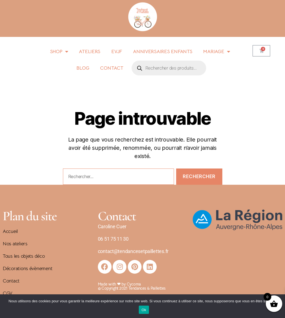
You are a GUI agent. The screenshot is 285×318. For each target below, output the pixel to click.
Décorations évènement (27, 268)
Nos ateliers (15, 244)
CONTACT (111, 68)
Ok (144, 310)
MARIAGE (216, 51)
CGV (7, 293)
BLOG (82, 68)
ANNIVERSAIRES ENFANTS (162, 51)
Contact (11, 281)
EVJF (116, 51)
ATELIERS (89, 51)
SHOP (59, 51)
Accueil (10, 231)
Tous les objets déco (24, 256)
